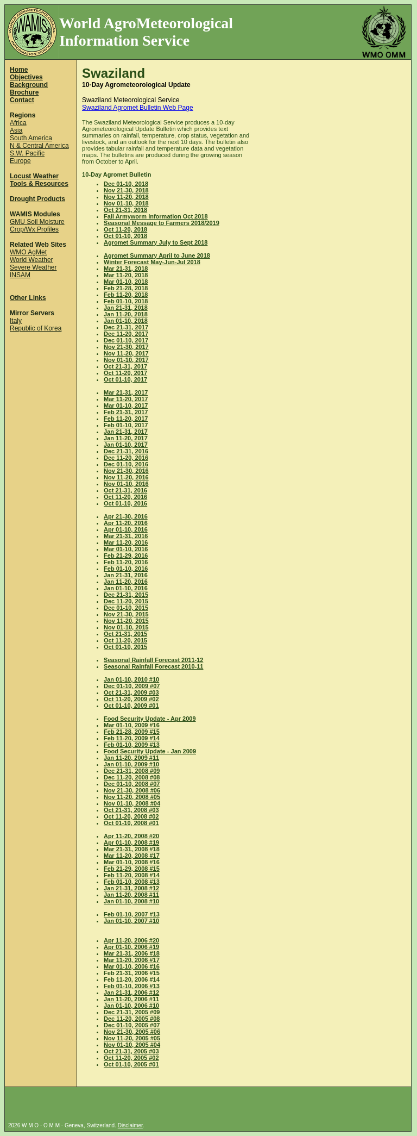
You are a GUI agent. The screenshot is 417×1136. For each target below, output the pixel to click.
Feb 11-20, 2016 (126, 562)
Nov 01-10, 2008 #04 (132, 803)
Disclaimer (130, 1125)
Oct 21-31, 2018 (125, 210)
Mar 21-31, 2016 (126, 536)
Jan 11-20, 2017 (126, 438)
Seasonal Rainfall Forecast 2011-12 (153, 660)
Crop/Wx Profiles (34, 229)
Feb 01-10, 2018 (126, 301)
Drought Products (37, 199)
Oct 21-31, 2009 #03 (131, 692)
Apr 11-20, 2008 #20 (131, 836)
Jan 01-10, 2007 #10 (131, 920)
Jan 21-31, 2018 (126, 307)
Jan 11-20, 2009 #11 (131, 757)
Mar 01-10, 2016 (126, 549)
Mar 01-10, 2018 (126, 281)
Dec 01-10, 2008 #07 (132, 784)
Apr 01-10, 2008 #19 (131, 842)
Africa (18, 123)
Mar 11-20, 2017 (126, 399)
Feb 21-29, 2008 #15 (132, 868)
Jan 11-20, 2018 (126, 314)
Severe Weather (33, 267)
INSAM (20, 275)
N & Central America (39, 145)
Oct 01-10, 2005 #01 (131, 1064)
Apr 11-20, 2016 (126, 523)
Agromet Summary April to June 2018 (157, 255)
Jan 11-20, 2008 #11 (131, 894)
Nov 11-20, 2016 (126, 477)
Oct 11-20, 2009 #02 (131, 699)
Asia (16, 130)
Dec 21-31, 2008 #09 (132, 770)
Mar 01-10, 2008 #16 (132, 862)
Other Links (28, 298)
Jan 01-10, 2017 (126, 444)
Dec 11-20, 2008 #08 (132, 777)
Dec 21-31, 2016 (126, 451)
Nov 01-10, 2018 (126, 203)
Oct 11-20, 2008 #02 (131, 816)
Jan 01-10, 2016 (126, 588)
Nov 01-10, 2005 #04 (132, 1044)
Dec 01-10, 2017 (126, 340)
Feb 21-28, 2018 (126, 288)
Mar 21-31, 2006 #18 (132, 953)
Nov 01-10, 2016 (126, 483)
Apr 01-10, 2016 (126, 529)
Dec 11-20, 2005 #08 (132, 1018)
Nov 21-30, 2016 (126, 470)
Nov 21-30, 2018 (126, 190)
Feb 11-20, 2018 (126, 294)
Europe (20, 161)
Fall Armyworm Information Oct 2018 (156, 216)
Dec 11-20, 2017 (126, 333)
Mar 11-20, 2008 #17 (132, 855)
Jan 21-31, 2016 (126, 575)
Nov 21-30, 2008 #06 (132, 790)
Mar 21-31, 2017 (126, 392)
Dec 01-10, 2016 (126, 464)
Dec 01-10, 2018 (126, 183)
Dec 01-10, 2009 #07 (132, 686)
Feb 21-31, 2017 (126, 412)
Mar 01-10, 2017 (126, 405)
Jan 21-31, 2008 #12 (131, 888)
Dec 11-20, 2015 (126, 601)
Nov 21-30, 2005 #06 (132, 1031)
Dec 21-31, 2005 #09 (132, 1012)
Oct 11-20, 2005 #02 (131, 1057)
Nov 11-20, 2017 (126, 353)
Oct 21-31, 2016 (125, 490)
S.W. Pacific (27, 153)
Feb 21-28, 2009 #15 (132, 731)
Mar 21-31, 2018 (126, 268)
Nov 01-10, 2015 (126, 627)
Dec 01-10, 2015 (126, 607)
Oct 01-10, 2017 (125, 379)
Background (29, 85)
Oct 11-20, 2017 (125, 373)
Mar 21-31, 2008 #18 (132, 849)
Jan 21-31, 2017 (126, 431)
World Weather (31, 260)
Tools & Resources (39, 184)
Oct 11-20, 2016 (125, 497)
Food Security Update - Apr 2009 (150, 718)
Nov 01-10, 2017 (126, 360)
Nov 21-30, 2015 (126, 614)
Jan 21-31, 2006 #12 (131, 992)
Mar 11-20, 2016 (126, 542)
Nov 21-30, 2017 (126, 347)
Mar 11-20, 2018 (126, 275)
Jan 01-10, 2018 (126, 320)
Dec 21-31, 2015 (126, 594)
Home (19, 69)
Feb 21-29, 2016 (126, 555)
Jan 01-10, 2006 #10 (131, 1005)
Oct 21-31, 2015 (125, 634)
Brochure (24, 92)
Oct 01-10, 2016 (125, 503)
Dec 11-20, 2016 (126, 457)
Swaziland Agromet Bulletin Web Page (137, 107)
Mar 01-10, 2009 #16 (132, 725)
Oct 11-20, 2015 (125, 640)
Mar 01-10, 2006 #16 (132, 966)
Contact (22, 100)
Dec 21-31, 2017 (126, 327)
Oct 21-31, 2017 (125, 366)
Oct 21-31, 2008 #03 (131, 810)
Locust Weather (34, 176)
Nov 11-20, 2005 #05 (132, 1038)
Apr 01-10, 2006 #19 (131, 947)
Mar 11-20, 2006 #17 (132, 960)
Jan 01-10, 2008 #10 (131, 901)
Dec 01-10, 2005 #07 (132, 1025)
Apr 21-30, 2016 (126, 516)
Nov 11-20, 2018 (126, 197)
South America (31, 138)
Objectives (26, 77)
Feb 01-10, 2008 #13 (132, 881)
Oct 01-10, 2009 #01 (131, 705)
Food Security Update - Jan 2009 (150, 751)
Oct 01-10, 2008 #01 (131, 823)
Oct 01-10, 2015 (125, 647)
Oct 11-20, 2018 (125, 229)
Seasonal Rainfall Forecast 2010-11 (153, 666)
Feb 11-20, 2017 (126, 418)
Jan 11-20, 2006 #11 (131, 999)
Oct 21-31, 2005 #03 (131, 1051)
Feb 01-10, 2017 (126, 425)
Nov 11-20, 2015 (126, 620)
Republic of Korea (35, 328)
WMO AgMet (28, 252)
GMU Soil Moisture (37, 222)
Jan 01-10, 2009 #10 (131, 764)
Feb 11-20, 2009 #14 (132, 738)
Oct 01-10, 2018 (125, 236)
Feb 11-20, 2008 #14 (132, 875)
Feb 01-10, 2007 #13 (132, 914)
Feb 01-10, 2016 (126, 568)
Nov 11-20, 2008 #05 (132, 797)
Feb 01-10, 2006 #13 (132, 986)
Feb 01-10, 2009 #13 (132, 744)
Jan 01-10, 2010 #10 (131, 679)
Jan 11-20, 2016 (126, 581)
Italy (16, 320)
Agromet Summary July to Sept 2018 (155, 242)
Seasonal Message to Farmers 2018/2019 (161, 223)
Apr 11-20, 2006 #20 (131, 940)
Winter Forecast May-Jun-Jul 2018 (152, 262)
